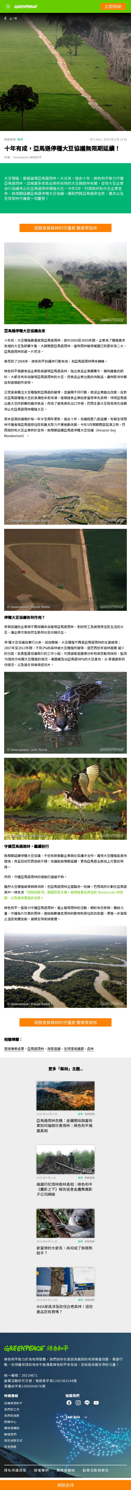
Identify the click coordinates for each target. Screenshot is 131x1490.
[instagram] (78, 1403)
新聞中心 (10, 1422)
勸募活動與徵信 (96, 1470)
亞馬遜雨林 (35, 1048)
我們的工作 (11, 1409)
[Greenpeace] (26, 11)
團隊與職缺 (11, 1428)
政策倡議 (54, 1048)
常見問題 (10, 1447)
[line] (87, 1403)
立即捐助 (113, 6)
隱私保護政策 (15, 1470)
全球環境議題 (74, 1048)
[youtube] (96, 1403)
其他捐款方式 (13, 1440)
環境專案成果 (14, 1048)
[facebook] (69, 1403)
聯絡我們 (10, 1434)
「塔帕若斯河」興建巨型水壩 (45, 892)
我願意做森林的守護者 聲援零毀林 (65, 228)
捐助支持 (65, 1485)
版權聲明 (41, 1470)
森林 (20, 139)
